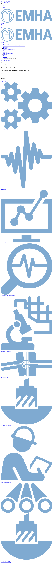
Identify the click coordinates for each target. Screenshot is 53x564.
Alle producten (6, 49)
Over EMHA (6, 44)
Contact (5, 54)
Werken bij (5, 55)
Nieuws (5, 53)
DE (1, 27)
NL (1, 24)
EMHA (26, 16)
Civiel (23, 46)
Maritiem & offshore (13, 46)
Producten (5, 48)
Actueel (5, 52)
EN (1, 25)
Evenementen (10, 53)
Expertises (5, 47)
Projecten (5, 50)
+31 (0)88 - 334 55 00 (5, 1)
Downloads (12, 49)
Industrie (20, 46)
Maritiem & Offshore (9, 76)
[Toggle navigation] (1, 62)
